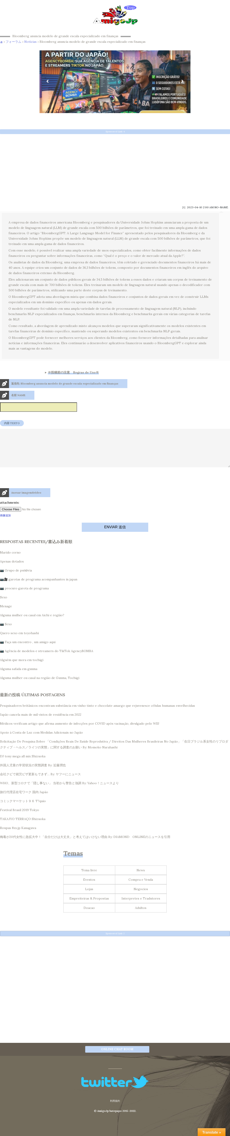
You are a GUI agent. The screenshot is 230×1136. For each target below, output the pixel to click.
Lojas (89, 897)
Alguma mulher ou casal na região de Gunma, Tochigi (39, 686)
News (141, 878)
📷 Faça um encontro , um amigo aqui (27, 650)
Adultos (140, 916)
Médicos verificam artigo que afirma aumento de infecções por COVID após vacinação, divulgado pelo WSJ (79, 732)
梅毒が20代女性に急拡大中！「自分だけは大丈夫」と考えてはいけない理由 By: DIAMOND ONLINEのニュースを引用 (85, 845)
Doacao (89, 916)
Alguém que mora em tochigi (21, 668)
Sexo (3, 605)
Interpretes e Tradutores (141, 906)
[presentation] (34, 495)
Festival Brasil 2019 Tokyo (19, 818)
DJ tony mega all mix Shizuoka (22, 764)
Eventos (89, 888)
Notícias (30, 42)
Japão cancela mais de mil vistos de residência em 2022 (40, 723)
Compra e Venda (140, 888)
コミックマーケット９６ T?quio (23, 809)
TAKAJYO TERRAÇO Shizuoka (22, 827)
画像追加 (5, 523)
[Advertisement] (115, 168)
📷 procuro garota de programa (24, 596)
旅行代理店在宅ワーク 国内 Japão (24, 800)
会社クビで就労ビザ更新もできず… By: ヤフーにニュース (40, 782)
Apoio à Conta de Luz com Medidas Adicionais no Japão (41, 741)
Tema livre (89, 878)
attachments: (9, 511)
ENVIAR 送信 (115, 535)
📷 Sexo (6, 632)
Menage (6, 614)
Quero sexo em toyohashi (19, 641)
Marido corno (10, 560)
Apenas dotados (12, 569)
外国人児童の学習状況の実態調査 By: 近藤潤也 (33, 773)
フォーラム (13, 42)
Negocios (141, 897)
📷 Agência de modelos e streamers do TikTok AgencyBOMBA (46, 659)
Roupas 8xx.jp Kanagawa (18, 836)
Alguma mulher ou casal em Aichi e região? (32, 623)
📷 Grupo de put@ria (16, 578)
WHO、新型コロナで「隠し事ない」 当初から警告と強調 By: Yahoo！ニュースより (59, 791)
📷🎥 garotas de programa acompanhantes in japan (38, 587)
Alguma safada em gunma (18, 677)
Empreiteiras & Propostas (89, 906)
